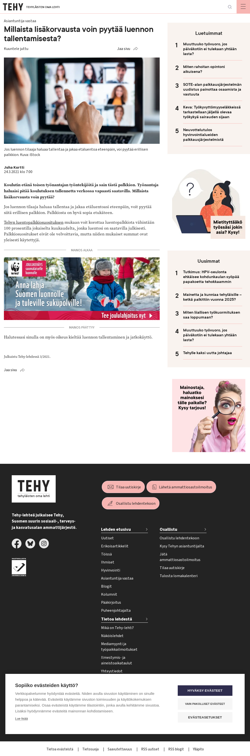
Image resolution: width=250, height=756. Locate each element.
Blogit (106, 586)
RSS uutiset (150, 749)
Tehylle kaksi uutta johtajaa (207, 352)
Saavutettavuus (120, 749)
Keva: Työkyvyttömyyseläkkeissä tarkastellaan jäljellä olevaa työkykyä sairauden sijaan (212, 112)
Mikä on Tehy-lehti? (117, 627)
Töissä (106, 554)
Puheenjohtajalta (116, 610)
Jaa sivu (123, 48)
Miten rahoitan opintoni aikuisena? (204, 69)
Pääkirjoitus (111, 602)
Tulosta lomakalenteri (179, 576)
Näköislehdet (112, 636)
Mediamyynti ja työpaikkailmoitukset (119, 646)
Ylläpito (198, 749)
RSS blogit (176, 749)
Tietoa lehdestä (116, 619)
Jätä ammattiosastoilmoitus (180, 557)
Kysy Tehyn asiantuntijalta (182, 546)
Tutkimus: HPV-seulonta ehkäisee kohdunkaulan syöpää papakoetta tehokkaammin (211, 277)
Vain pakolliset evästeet (205, 703)
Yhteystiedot (112, 671)
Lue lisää (21, 718)
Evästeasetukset (205, 717)
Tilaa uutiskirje (128, 487)
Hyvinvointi (110, 570)
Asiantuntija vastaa (117, 578)
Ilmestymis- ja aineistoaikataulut (116, 660)
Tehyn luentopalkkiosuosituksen (33, 222)
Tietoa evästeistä (60, 749)
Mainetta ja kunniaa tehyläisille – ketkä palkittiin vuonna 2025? (212, 297)
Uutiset (107, 538)
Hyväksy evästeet (205, 690)
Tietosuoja (90, 749)
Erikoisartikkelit (114, 546)
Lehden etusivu (116, 529)
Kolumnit (109, 594)
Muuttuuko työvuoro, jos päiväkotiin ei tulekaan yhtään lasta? (210, 49)
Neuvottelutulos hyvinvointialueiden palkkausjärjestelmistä (203, 134)
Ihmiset (107, 562)
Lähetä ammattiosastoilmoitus (185, 487)
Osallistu (168, 529)
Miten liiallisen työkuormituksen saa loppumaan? (211, 315)
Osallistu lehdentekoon (136, 503)
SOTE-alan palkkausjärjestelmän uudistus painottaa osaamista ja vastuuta (212, 89)
